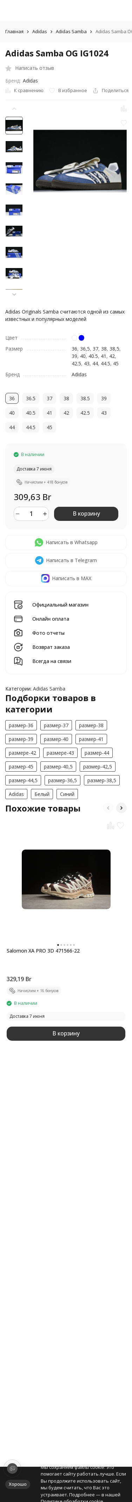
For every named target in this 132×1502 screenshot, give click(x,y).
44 (95, 363)
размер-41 (91, 739)
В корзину (86, 513)
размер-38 (91, 725)
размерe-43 (60, 752)
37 (95, 348)
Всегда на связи (51, 661)
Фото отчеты (48, 633)
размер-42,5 (97, 766)
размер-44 (97, 752)
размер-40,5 (58, 766)
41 (103, 356)
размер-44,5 (23, 780)
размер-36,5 (62, 780)
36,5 (85, 348)
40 (83, 356)
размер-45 (21, 766)
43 (87, 363)
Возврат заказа (51, 647)
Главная (14, 32)
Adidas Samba (71, 32)
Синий (67, 794)
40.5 (93, 356)
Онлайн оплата (50, 619)
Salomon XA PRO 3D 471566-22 (43, 950)
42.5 (76, 363)
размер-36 (21, 725)
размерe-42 (22, 752)
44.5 (105, 363)
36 (74, 348)
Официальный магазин (60, 605)
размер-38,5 (101, 780)
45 (116, 363)
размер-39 (21, 739)
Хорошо (18, 1484)
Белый (42, 794)
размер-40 (56, 739)
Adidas (39, 32)
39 (74, 356)
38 (104, 348)
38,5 (114, 348)
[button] (14, 294)
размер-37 (56, 725)
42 (112, 356)
